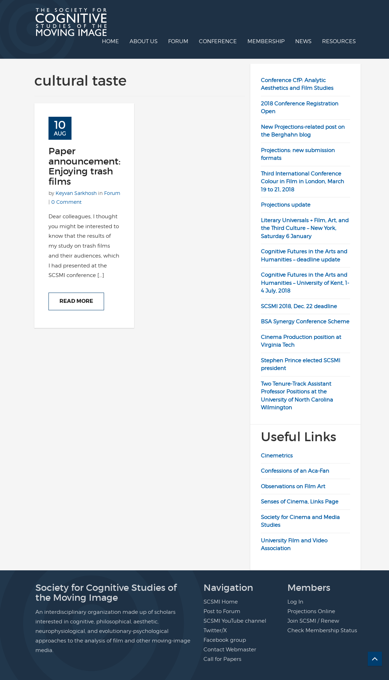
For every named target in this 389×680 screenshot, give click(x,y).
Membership (266, 41)
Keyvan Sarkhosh (76, 193)
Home (110, 41)
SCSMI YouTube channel (235, 621)
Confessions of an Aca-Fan (295, 471)
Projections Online (311, 611)
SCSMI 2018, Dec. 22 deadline (299, 306)
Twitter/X (215, 630)
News (303, 41)
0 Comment (66, 202)
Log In (295, 602)
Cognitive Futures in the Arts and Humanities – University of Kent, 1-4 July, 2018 (305, 283)
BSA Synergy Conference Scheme (305, 321)
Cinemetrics (277, 456)
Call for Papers (222, 659)
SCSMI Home (221, 602)
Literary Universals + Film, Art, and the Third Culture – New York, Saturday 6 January (305, 228)
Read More (76, 301)
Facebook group (225, 640)
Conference (218, 41)
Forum (178, 41)
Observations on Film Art (293, 486)
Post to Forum (222, 611)
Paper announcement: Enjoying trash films (84, 166)
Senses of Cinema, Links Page (299, 502)
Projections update (285, 205)
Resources (339, 41)
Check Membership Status (322, 630)
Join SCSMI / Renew (313, 621)
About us (144, 41)
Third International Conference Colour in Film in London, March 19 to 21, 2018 (302, 182)
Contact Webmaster (230, 649)
